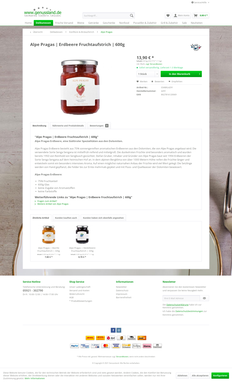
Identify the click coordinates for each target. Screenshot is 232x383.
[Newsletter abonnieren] (204, 298)
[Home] (28, 23)
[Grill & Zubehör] (169, 23)
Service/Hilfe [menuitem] (199, 2)
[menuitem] (109, 16)
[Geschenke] (109, 23)
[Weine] (80, 23)
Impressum (121, 294)
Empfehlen (175, 81)
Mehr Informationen (35, 378)
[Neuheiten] (197, 23)
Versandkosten (122, 356)
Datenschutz (122, 290)
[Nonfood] (124, 23)
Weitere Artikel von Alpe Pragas (52, 203)
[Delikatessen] (43, 23)
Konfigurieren (220, 375)
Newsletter (121, 286)
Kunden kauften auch (66, 217)
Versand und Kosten (79, 290)
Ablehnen (182, 375)
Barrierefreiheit (123, 297)
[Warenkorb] (200, 16)
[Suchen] (132, 16)
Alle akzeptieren (200, 375)
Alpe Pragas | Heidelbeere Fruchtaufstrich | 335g (82, 249)
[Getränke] (93, 23)
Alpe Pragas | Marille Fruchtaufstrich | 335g (48, 249)
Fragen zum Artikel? (46, 201)
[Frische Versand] (64, 23)
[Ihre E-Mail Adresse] (181, 298)
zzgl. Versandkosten (154, 64)
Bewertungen (99, 125)
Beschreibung (39, 125)
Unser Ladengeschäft (79, 286)
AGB (71, 297)
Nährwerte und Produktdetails (68, 125)
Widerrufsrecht (76, 294)
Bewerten (158, 81)
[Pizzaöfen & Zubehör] (145, 23)
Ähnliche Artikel (41, 217)
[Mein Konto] (182, 16)
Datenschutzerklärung (177, 304)
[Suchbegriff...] (109, 16)
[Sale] (184, 23)
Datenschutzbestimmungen (189, 311)
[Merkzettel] (168, 16)
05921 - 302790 (33, 290)
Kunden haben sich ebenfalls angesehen (103, 217)
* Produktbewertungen (80, 301)
